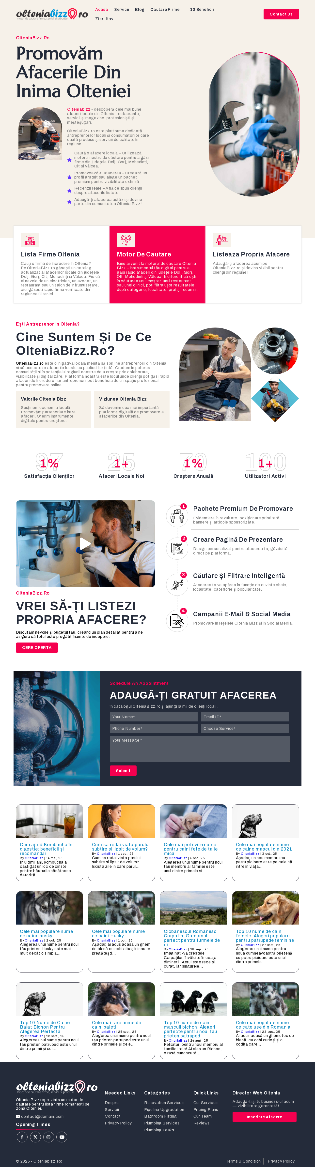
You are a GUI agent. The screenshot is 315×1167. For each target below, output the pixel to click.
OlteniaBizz (34, 858)
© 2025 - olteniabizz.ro (39, 1161)
